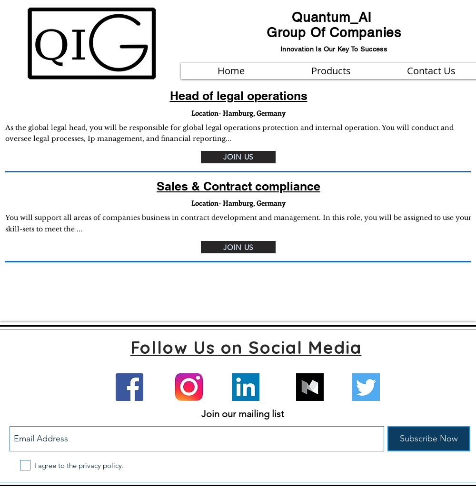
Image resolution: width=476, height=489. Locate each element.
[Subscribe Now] (428, 438)
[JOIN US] (238, 157)
